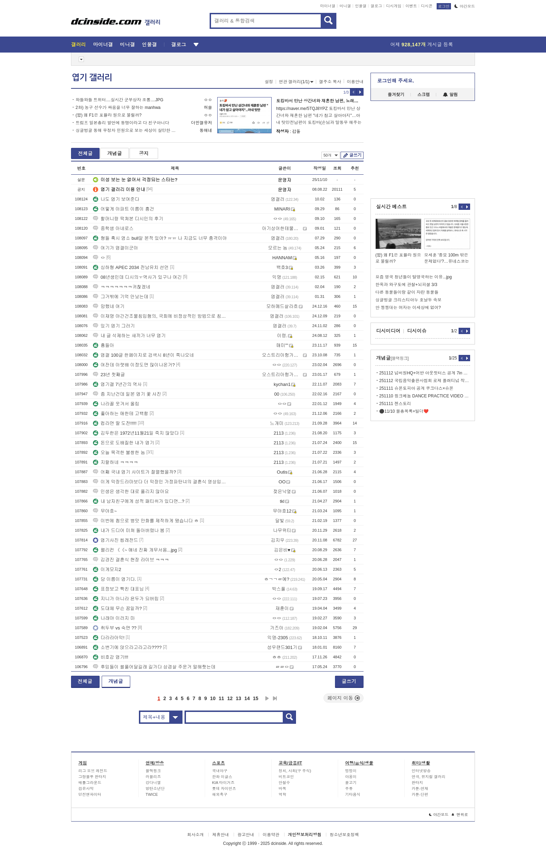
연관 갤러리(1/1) (296, 81)
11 (221, 698)
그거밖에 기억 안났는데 (120, 296)
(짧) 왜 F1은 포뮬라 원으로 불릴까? (108, 115)
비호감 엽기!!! (110, 657)
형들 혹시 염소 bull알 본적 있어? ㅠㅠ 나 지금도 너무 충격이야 (160, 238)
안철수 (284, 782)
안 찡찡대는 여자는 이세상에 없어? (408, 307)
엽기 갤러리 (92, 77)
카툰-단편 (420, 794)
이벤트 (411, 6)
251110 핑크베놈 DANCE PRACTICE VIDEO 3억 (424, 396)
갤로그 (376, 6)
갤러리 (78, 44)
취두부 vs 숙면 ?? (114, 628)
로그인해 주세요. (395, 81)
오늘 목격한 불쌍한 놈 (119, 452)
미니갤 (345, 6)
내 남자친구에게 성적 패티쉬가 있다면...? (139, 501)
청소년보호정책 (344, 834)
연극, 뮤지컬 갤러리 (428, 777)
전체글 (85, 153)
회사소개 (195, 834)
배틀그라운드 (89, 782)
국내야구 (219, 771)
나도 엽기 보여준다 (116, 199)
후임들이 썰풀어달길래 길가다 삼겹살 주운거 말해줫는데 (154, 666)
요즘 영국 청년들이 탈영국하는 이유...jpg (413, 277)
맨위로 (460, 815)
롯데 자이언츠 (224, 788)
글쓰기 (355, 155)
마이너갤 (327, 6)
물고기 (351, 782)
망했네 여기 (109, 306)
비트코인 (286, 777)
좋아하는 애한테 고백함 (120, 413)
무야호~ (105, 511)
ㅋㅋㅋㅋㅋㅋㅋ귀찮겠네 (121, 287)
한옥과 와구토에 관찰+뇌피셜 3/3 (406, 284)
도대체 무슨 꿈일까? (117, 608)
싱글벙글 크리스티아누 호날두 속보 (408, 300)
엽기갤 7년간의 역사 (117, 384)
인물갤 (361, 6)
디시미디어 (388, 331)
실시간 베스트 (391, 206)
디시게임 (393, 6)
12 (230, 698)
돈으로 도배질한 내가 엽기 (123, 442)
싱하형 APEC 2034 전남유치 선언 (131, 267)
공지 (144, 153)
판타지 (417, 782)
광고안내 (245, 834)
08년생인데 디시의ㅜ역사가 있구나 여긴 (137, 277)
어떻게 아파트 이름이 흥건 (123, 209)
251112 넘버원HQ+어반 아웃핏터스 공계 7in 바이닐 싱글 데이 (424, 373)
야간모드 (464, 6)
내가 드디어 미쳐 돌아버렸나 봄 (128, 530)
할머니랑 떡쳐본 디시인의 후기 (128, 218)
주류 (349, 788)
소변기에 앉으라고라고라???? (127, 647)
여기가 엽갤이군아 (115, 248)
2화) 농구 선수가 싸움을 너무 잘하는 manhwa (118, 107)
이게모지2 (107, 569)
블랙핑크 (153, 771)
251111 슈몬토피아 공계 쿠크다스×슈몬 (416, 388)
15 (255, 698)
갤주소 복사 (330, 81)
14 (247, 698)
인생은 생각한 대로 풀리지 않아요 (131, 491)
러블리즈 (153, 777)
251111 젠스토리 (395, 403)
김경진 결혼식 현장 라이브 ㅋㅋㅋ (131, 559)
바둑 (282, 788)
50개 (330, 155)
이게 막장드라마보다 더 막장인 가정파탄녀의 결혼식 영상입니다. (160, 481)
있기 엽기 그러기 (114, 325)
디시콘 (426, 6)
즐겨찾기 (396, 94)
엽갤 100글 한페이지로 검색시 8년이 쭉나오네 (143, 355)
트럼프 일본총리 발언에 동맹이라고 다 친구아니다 (122, 122)
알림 (450, 94)
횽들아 (103, 345)
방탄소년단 (155, 788)
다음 (267, 698)
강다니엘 (153, 782)
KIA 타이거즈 (223, 782)
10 (213, 698)
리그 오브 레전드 (92, 771)
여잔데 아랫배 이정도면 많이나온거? (134, 364)
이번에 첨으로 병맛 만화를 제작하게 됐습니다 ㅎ (146, 520)
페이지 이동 (343, 698)
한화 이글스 (222, 777)
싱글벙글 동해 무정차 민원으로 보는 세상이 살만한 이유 (128, 130)
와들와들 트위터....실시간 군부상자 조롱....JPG (119, 99)
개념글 (114, 153)
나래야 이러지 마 (114, 618)
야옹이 (351, 777)
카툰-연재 (420, 788)
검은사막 (86, 788)
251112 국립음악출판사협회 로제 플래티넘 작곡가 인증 (424, 380)
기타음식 (352, 794)
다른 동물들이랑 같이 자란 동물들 (406, 292)
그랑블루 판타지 (92, 777)
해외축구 (219, 794)
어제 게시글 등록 (421, 44)
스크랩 (424, 94)
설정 (269, 81)
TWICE (152, 794)
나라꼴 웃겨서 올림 (116, 403)
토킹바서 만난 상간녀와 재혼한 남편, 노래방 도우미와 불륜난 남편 (337, 100)
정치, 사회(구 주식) (295, 771)
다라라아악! (109, 637)
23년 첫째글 (109, 374)
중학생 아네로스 (113, 228)
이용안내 (355, 81)
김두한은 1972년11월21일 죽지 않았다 (136, 433)
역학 (282, 794)
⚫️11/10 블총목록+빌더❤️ (404, 411)
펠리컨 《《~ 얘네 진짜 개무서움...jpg (135, 550)
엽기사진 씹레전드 (115, 540)
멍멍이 (351, 771)
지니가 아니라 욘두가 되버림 (126, 598)
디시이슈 (417, 331)
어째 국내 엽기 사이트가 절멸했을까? (134, 472)
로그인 (444, 6)
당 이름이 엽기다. (114, 579)
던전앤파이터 (89, 794)
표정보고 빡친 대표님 (118, 589)
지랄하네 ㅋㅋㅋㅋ (115, 462)
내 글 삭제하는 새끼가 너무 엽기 (129, 335)
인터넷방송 (421, 771)
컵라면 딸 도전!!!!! (114, 423)
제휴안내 (220, 834)
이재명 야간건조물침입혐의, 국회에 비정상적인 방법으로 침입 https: (160, 316)
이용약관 (271, 834)
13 (238, 698)
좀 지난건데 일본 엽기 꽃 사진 (127, 394)
